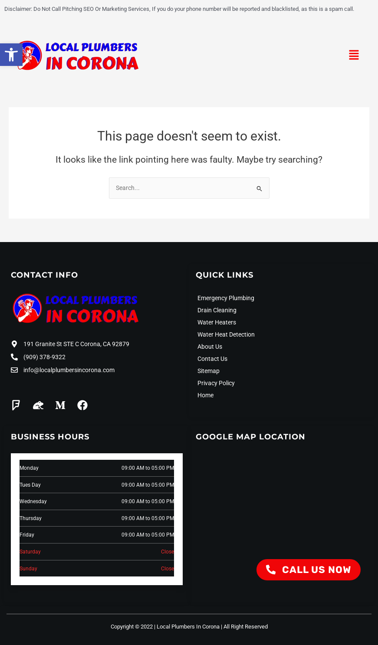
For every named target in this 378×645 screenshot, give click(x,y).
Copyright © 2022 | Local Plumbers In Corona (165, 626)
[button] (354, 55)
